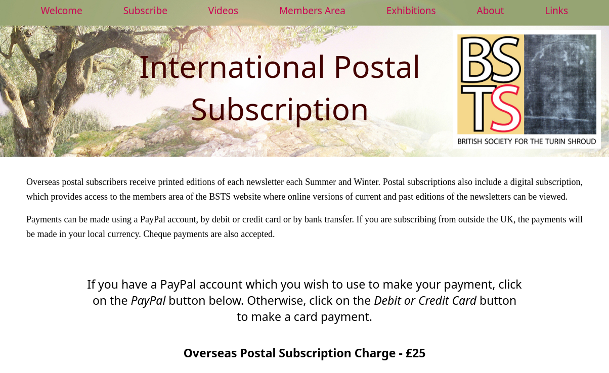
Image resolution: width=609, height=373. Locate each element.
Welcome (61, 10)
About (490, 10)
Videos (223, 10)
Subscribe (145, 10)
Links (556, 10)
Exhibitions (411, 10)
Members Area (312, 10)
